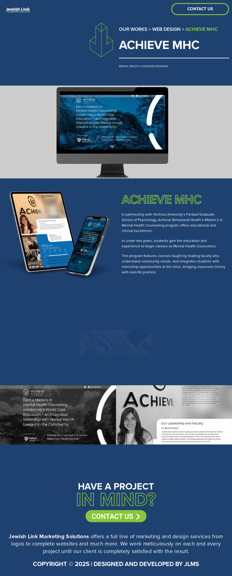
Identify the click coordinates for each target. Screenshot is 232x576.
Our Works (133, 29)
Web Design (166, 29)
